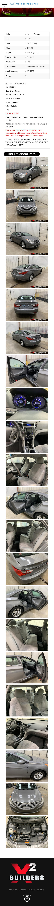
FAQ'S (16, 889)
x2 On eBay (40, 889)
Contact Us (32, 889)
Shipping (23, 889)
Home (10, 889)
